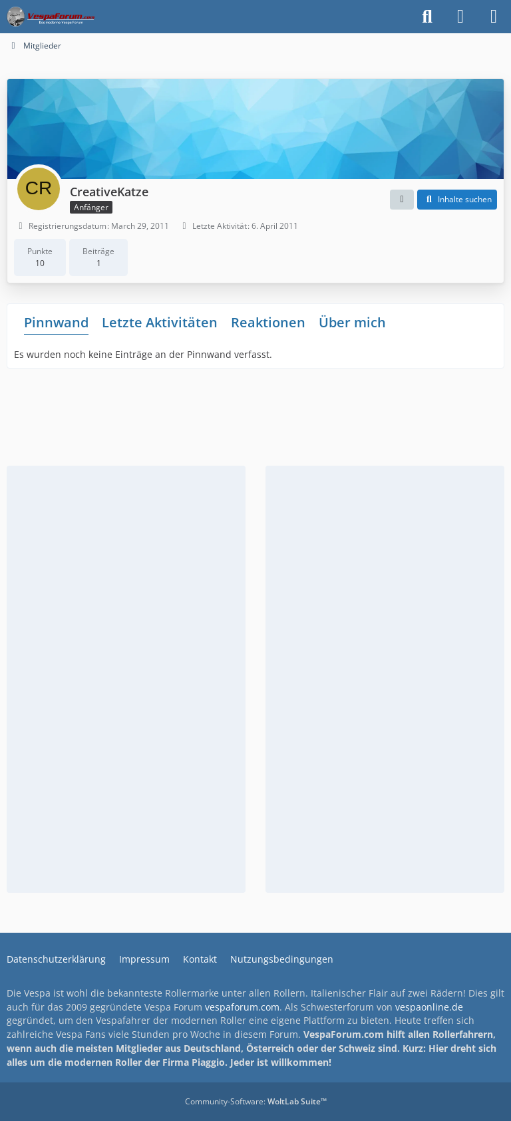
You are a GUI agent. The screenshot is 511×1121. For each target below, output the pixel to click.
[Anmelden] (460, 16)
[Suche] (427, 16)
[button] (402, 200)
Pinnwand (56, 322)
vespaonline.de (429, 1007)
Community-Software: (256, 1101)
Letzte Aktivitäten (160, 322)
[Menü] (493, 16)
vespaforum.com (242, 1007)
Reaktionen (268, 322)
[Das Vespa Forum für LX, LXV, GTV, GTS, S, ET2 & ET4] (50, 16)
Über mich (352, 322)
